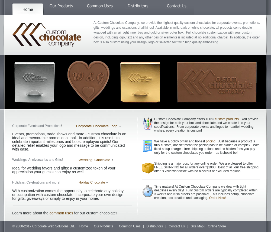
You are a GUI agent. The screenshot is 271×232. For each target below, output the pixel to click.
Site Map (197, 226)
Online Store (217, 226)
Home (83, 226)
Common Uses (129, 226)
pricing (210, 141)
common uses (61, 213)
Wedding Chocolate (94, 160)
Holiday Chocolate (92, 182)
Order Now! (217, 198)
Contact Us (177, 226)
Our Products (103, 226)
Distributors (154, 226)
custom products (227, 119)
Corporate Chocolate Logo (97, 126)
